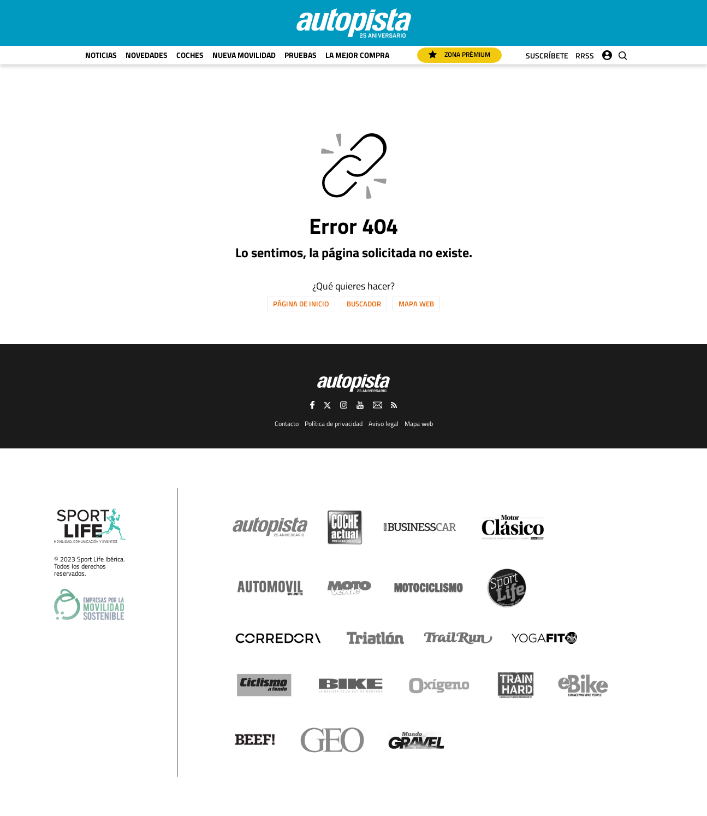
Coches (190, 55)
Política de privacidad (334, 423)
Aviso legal (384, 423)
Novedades (147, 55)
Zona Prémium (459, 54)
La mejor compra (357, 55)
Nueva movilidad (244, 55)
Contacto (287, 423)
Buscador (364, 303)
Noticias (101, 55)
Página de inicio (301, 303)
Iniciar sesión (607, 52)
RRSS (584, 55)
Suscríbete (547, 55)
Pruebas (300, 55)
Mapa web (416, 303)
